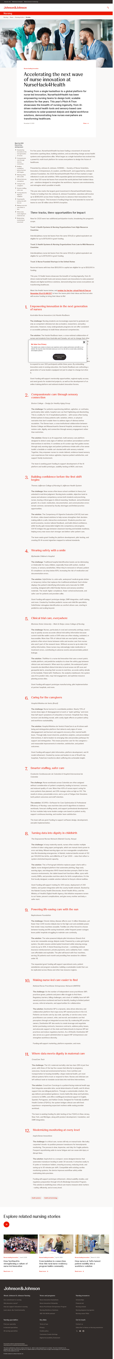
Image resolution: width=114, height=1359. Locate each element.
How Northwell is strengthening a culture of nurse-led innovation (16, 1263)
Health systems (36, 1198)
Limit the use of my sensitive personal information (16, 1345)
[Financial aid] (80, 1303)
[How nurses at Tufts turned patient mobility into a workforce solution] (92, 1244)
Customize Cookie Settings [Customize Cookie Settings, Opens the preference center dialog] (59, 356)
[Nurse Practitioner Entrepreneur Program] (53, 1307)
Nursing (6, 17)
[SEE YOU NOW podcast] (47, 1313)
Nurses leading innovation (31, 68)
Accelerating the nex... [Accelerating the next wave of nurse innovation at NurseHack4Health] (32, 17)
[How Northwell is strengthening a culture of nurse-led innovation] (21, 1244)
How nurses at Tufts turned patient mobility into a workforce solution (87, 1263)
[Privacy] (42, 1327)
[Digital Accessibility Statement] (50, 1338)
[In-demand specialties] (11, 1327)
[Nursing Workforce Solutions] (49, 1310)
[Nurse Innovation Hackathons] (49, 1300)
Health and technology (50, 1198)
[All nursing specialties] (11, 1331)
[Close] (84, 342)
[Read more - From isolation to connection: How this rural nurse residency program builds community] (43, 1271)
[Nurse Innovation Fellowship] (49, 1303)
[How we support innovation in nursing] (15, 1307)
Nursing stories (19, 17)
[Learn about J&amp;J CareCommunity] (14, 1310)
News (11, 17)
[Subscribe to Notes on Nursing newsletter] (89, 1327)
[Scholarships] (80, 1300)
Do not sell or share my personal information (14, 1343)
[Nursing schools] (81, 1307)
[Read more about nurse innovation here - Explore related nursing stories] (16, 1224)
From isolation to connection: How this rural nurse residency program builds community (53, 1263)
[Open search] (108, 7)
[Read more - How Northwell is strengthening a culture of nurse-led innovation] (8, 1271)
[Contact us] (79, 1324)
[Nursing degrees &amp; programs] (85, 1310)
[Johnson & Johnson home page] (15, 7)
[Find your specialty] (10, 1324)
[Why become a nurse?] (11, 1303)
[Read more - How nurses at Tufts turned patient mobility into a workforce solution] (79, 1271)
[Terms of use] (44, 1324)
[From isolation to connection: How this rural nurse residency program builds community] (56, 1244)
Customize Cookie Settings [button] (48, 1334)
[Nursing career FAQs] (82, 1313)
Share (86, 123)
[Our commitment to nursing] (12, 1300)
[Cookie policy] (44, 1331)
